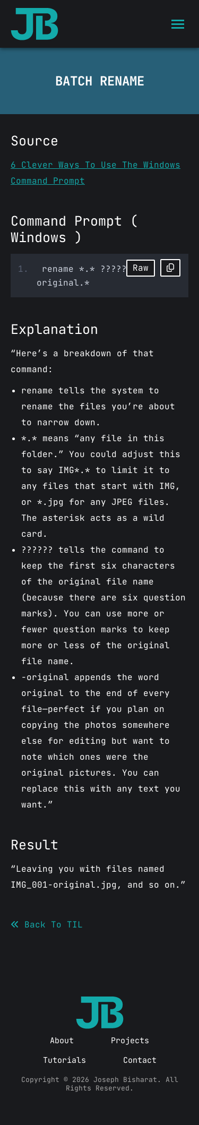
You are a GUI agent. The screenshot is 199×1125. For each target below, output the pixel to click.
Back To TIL (47, 924)
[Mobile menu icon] (177, 24)
